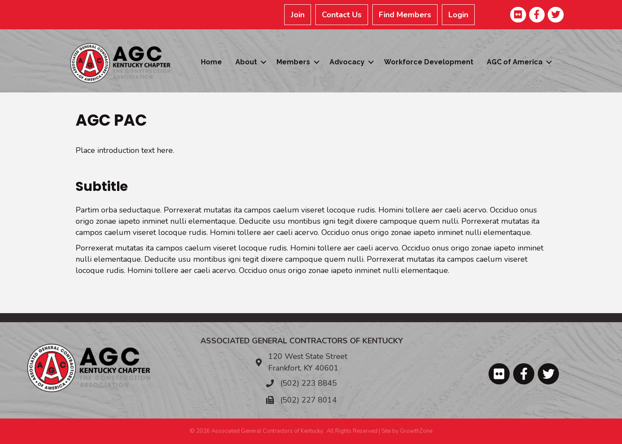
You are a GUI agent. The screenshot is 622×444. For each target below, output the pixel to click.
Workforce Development (428, 62)
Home (211, 62)
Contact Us (342, 15)
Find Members (405, 15)
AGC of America (515, 62)
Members (293, 62)
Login (458, 15)
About (246, 62)
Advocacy (347, 62)
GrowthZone (416, 431)
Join (298, 15)
